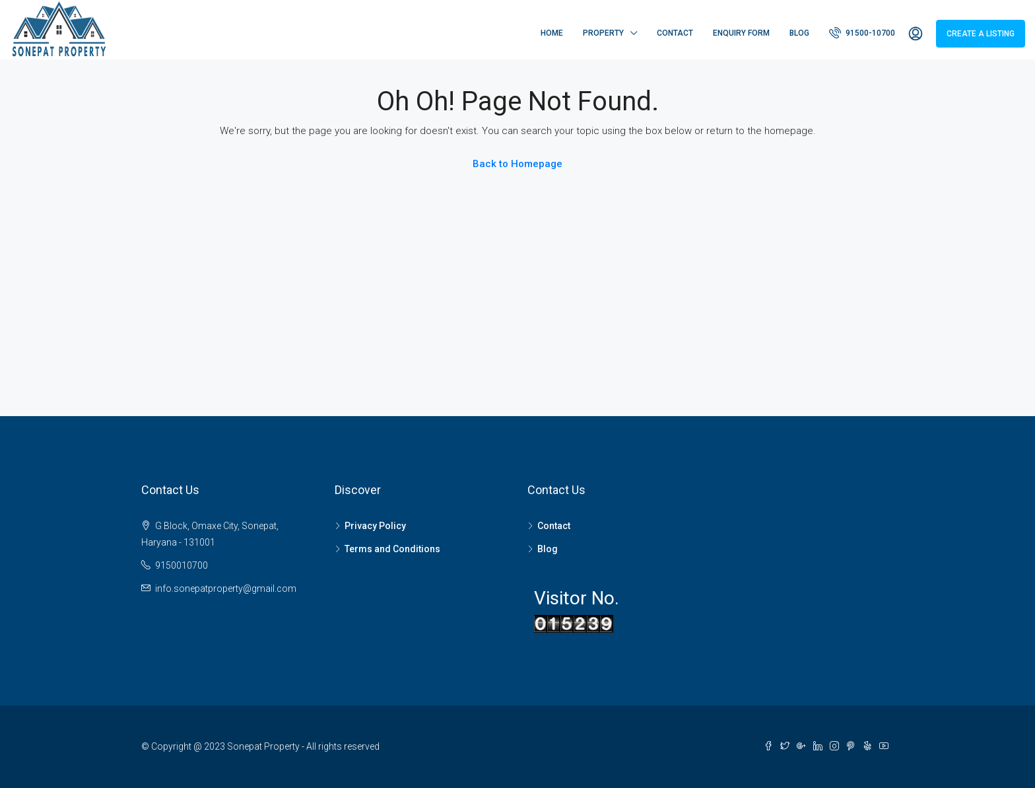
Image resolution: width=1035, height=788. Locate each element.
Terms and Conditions (392, 549)
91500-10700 (862, 32)
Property (603, 33)
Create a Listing (981, 33)
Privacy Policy (375, 525)
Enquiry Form (741, 33)
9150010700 (181, 565)
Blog (799, 33)
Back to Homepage (517, 164)
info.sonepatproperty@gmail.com (225, 588)
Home (552, 33)
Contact (675, 33)
